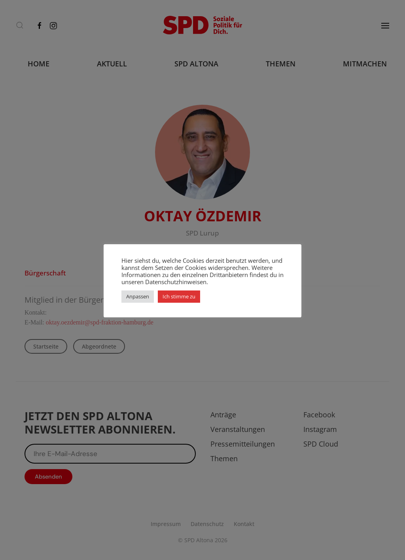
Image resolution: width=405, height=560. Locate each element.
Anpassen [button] (137, 296)
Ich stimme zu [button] (179, 296)
